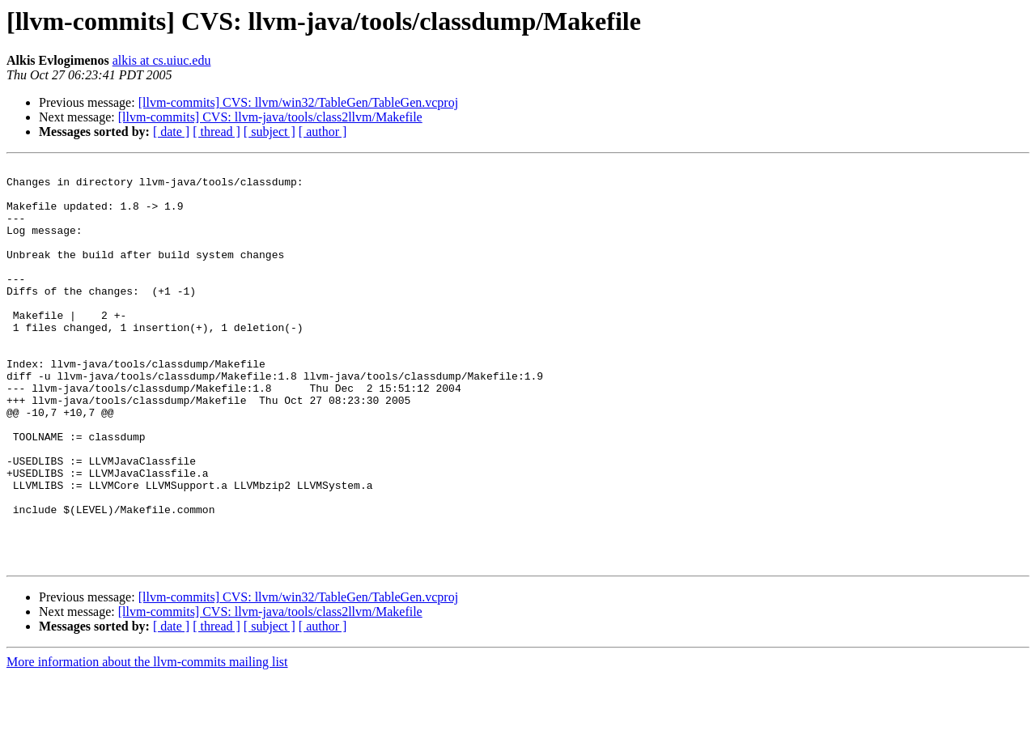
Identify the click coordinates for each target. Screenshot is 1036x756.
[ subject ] (269, 131)
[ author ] (323, 131)
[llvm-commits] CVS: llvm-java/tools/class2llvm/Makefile (270, 117)
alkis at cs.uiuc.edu (162, 60)
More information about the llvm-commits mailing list (147, 742)
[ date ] (171, 131)
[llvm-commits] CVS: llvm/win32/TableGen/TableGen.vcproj (298, 102)
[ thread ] (216, 131)
